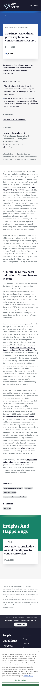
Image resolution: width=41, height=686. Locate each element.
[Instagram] (15, 679)
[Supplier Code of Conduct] (19, 667)
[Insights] (8, 646)
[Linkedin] (20, 679)
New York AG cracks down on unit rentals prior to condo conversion (20, 550)
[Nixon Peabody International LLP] (18, 669)
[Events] (25, 639)
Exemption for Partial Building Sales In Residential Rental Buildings (19, 348)
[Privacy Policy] (26, 659)
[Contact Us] (27, 652)
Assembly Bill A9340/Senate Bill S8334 (18, 416)
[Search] (25, 5)
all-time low (25, 448)
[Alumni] (26, 648)
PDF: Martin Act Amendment (14, 119)
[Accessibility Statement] (24, 661)
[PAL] (31, 669)
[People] (7, 635)
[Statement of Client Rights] (19, 664)
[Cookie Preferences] (15, 659)
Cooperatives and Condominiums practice (20, 460)
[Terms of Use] (12, 661)
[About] (6, 651)
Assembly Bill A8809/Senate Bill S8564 (20, 188)
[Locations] (27, 635)
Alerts (5, 16)
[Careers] (26, 643)
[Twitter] (26, 679)
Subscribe (20, 624)
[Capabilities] (10, 641)
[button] (20, 147)
